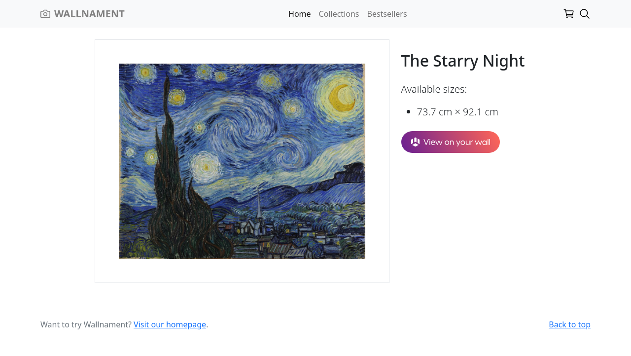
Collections (339, 13)
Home (299, 13)
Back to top (570, 324)
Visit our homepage (170, 324)
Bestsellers (387, 13)
